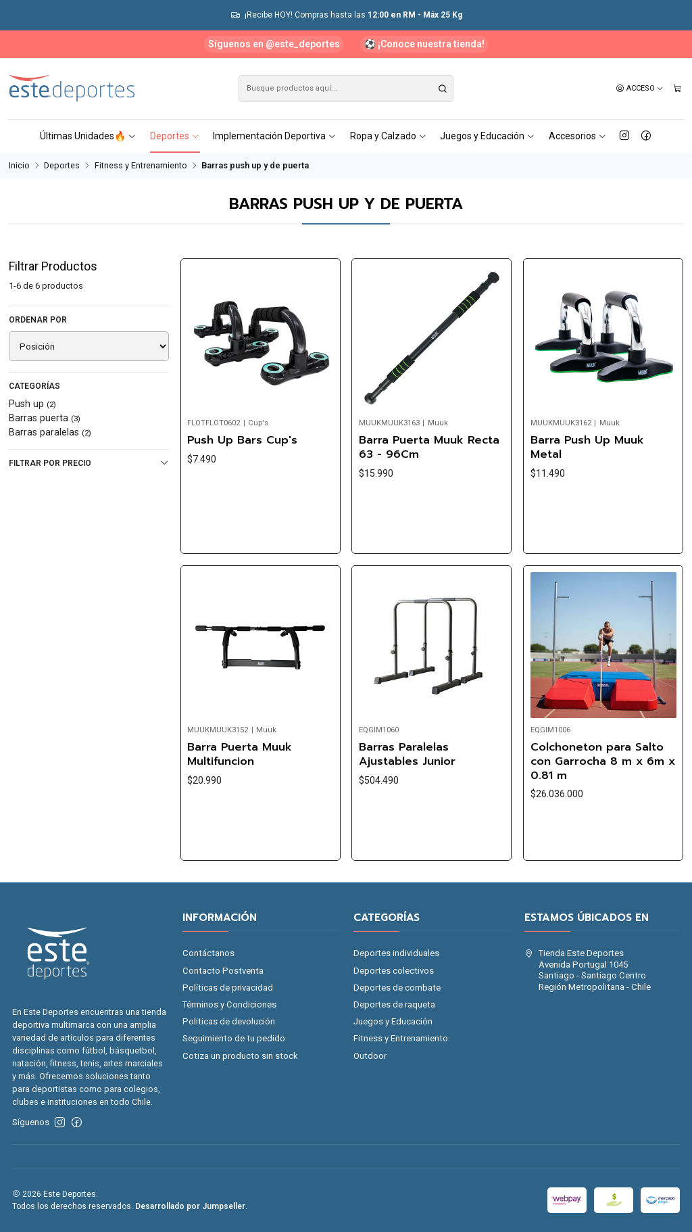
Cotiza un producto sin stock (240, 1056)
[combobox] (346, 88)
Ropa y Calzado (388, 136)
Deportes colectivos (393, 971)
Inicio (19, 166)
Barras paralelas (50, 432)
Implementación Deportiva (275, 136)
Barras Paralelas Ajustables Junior (407, 817)
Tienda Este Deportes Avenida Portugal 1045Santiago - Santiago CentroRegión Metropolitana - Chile (587, 969)
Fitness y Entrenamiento (141, 166)
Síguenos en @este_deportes (274, 44)
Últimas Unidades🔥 (88, 136)
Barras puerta (44, 417)
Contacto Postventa (223, 971)
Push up (32, 403)
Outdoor (370, 1056)
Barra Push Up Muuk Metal (587, 447)
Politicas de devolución (228, 1021)
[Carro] (677, 88)
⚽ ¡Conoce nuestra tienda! (424, 44)
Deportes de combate (397, 987)
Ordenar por (38, 320)
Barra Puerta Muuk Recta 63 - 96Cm (429, 447)
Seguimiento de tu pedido (233, 1038)
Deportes (175, 136)
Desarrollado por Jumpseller (190, 1206)
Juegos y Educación (487, 136)
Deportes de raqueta (394, 1004)
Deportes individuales (396, 953)
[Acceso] (640, 88)
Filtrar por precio (89, 463)
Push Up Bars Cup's (242, 440)
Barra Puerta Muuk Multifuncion (239, 800)
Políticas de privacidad (227, 987)
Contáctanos (208, 953)
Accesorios (578, 136)
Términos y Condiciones (229, 1004)
